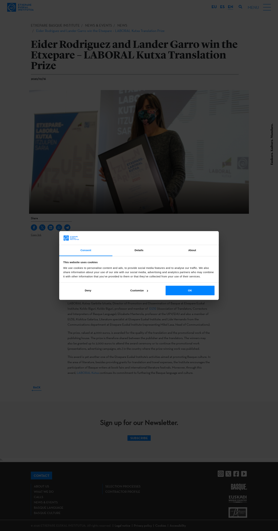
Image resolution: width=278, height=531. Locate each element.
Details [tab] (139, 250)
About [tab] (192, 250)
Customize (139, 290)
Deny (88, 290)
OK (190, 290)
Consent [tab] (85, 250)
